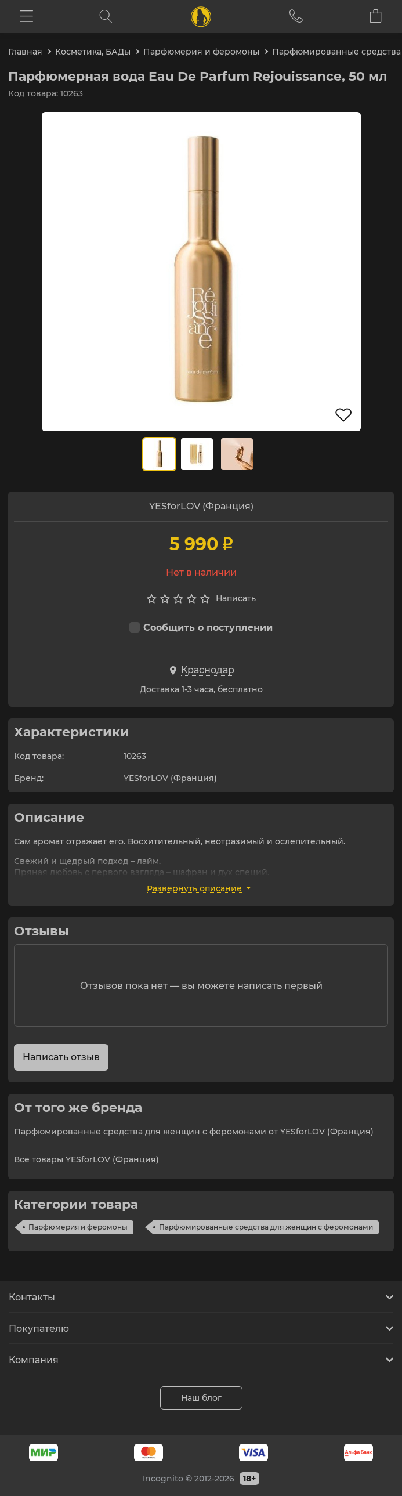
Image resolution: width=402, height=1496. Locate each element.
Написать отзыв (61, 1057)
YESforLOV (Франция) (201, 506)
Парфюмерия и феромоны (78, 1227)
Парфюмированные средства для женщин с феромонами (266, 1227)
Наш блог (201, 1398)
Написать (236, 598)
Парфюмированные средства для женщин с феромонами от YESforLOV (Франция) (194, 1131)
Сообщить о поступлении (201, 627)
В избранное (344, 415)
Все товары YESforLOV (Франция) (86, 1159)
